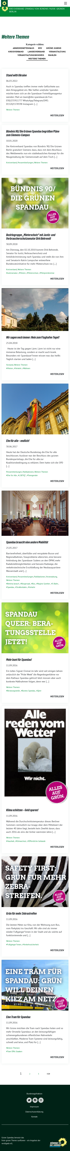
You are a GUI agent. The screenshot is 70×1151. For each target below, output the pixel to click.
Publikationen (28, 468)
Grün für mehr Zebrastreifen (21, 909)
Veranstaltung (57, 47)
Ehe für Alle (12, 471)
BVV (40, 44)
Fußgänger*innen (14, 940)
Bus (33, 579)
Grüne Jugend (53, 44)
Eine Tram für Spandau (18, 1013)
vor (48, 1070)
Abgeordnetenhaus (23, 44)
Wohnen (27, 364)
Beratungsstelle (13, 686)
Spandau (10, 583)
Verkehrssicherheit (31, 940)
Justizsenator (12, 269)
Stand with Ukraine (16, 71)
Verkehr (18, 364)
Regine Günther (43, 579)
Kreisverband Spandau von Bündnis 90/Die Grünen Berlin (36, 10)
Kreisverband (16, 47)
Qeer (39, 686)
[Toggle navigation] (65, 21)
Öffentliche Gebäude (37, 837)
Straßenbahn (21, 583)
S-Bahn (55, 579)
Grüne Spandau (18, 5)
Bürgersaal (25, 579)
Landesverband (36, 47)
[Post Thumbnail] (35, 198)
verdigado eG (7, 1139)
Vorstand (9, 361)
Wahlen (52, 51)
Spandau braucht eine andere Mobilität (27, 538)
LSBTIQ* (22, 471)
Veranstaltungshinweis (31, 51)
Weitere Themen (37, 54)
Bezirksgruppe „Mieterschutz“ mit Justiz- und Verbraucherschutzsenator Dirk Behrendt (30, 232)
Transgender (33, 471)
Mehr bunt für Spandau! (19, 655)
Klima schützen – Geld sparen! (22, 806)
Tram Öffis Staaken (14, 1047)
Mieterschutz (33, 269)
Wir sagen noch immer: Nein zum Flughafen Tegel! (32, 333)
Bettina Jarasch (13, 579)
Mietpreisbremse (47, 269)
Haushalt (10, 837)
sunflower (21, 1136)
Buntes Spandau (28, 686)
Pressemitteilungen (25, 158)
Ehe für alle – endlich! (17, 437)
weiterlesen (57, 111)
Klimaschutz (21, 837)
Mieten (23, 269)
